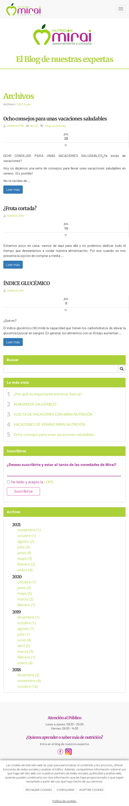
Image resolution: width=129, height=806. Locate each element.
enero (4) (24, 570)
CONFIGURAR (65, 790)
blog (48, 126)
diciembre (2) (28, 675)
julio (28, 104)
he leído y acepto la (30, 482)
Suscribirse (23, 491)
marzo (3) (25, 651)
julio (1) (23, 634)
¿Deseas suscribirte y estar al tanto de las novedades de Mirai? (61, 464)
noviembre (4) (29, 680)
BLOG (34, 126)
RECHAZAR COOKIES (39, 790)
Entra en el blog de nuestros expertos (64, 744)
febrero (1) (26, 604)
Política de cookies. (64, 801)
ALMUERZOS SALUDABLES (35, 404)
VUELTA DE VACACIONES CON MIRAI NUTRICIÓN (53, 414)
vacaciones (58, 126)
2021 (20, 104)
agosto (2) (25, 541)
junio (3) (24, 587)
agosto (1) (25, 628)
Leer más (13, 189)
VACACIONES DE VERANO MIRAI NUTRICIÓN (49, 424)
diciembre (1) (28, 617)
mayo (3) (24, 558)
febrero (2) (26, 564)
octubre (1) (26, 535)
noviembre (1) (29, 530)
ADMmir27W (15, 126)
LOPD (48, 482)
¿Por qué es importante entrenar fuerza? (48, 394)
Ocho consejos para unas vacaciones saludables (54, 434)
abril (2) (23, 645)
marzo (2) (25, 599)
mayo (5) (24, 593)
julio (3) (23, 547)
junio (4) (24, 552)
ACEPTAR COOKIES (91, 790)
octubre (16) (27, 686)
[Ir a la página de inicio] (23, 9)
